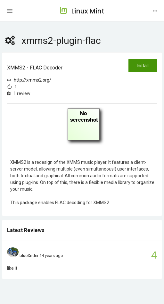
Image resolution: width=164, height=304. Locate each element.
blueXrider (29, 255)
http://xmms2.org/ (32, 80)
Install (143, 65)
